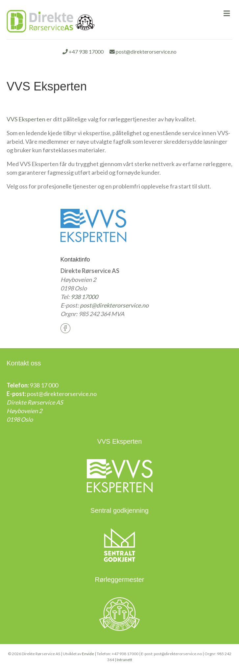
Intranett (124, 659)
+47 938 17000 (83, 51)
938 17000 (84, 296)
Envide (88, 654)
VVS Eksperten (26, 119)
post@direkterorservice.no (143, 51)
